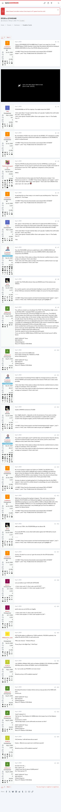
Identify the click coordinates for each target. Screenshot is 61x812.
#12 (58, 407)
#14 (58, 467)
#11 (58, 375)
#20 (58, 632)
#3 (58, 133)
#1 (58, 42)
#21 (58, 661)
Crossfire (21, 20)
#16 (58, 524)
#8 (58, 279)
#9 (58, 307)
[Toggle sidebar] (55, 3)
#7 (58, 247)
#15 (58, 495)
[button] (3, 3)
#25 (58, 763)
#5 (58, 193)
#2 (58, 106)
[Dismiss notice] (58, 10)
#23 (58, 711)
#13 (58, 435)
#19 (58, 606)
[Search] (58, 3)
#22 (58, 687)
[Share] (55, 42)
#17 (58, 552)
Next (8, 37)
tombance (5, 20)
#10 (58, 350)
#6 (58, 221)
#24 (58, 736)
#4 (58, 161)
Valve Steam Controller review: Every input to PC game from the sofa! (25, 11)
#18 (58, 580)
